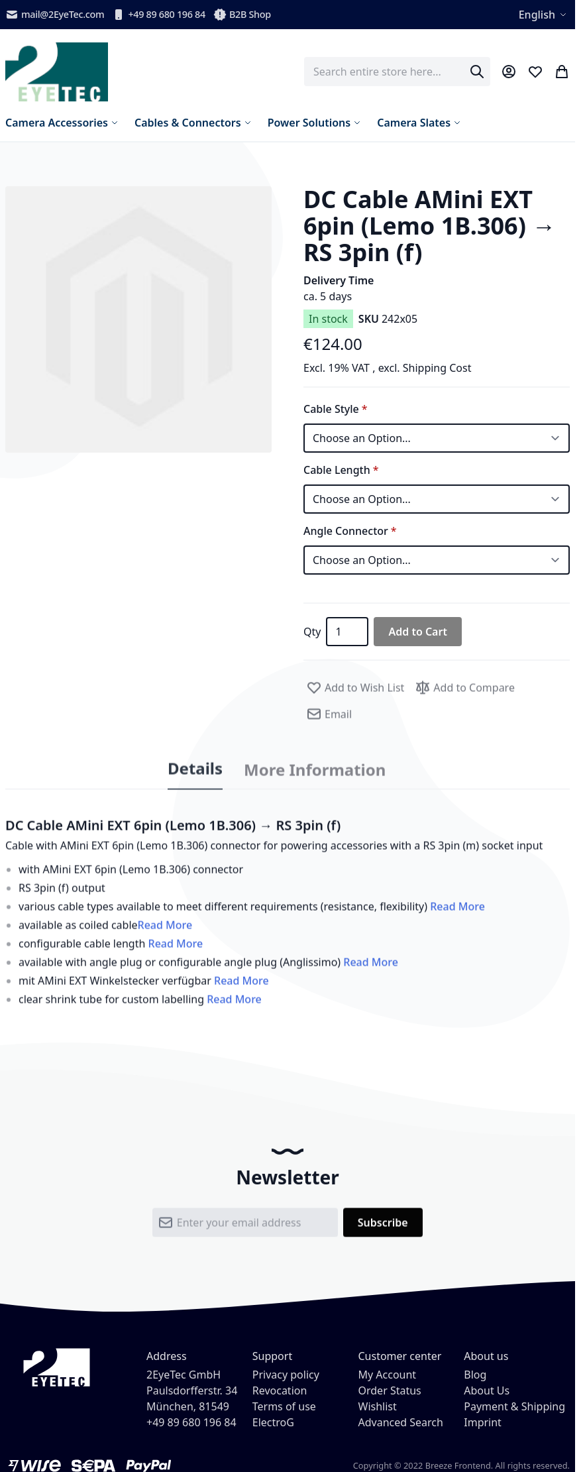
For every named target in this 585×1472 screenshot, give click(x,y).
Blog (475, 1374)
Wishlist (377, 1406)
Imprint (483, 1422)
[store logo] (56, 71)
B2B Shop (242, 14)
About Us (486, 1390)
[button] (138, 319)
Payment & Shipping (514, 1406)
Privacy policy (285, 1374)
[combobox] (397, 71)
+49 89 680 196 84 (158, 14)
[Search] (477, 72)
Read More (457, 916)
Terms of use (284, 1406)
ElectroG (273, 1422)
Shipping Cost (437, 368)
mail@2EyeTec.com (54, 14)
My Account (387, 1374)
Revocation (279, 1390)
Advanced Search (400, 1422)
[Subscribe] (383, 1232)
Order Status (389, 1390)
